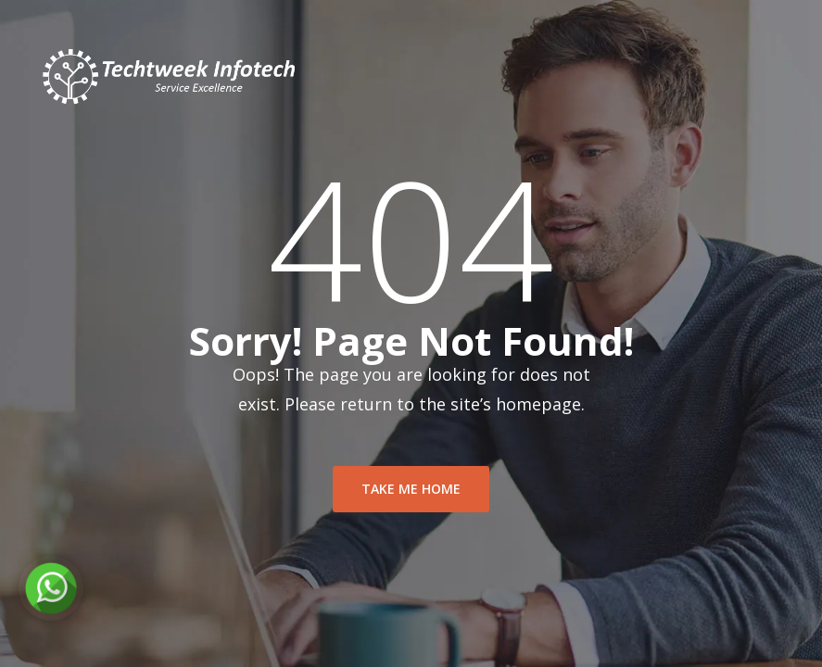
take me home (411, 488)
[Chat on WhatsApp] (51, 588)
